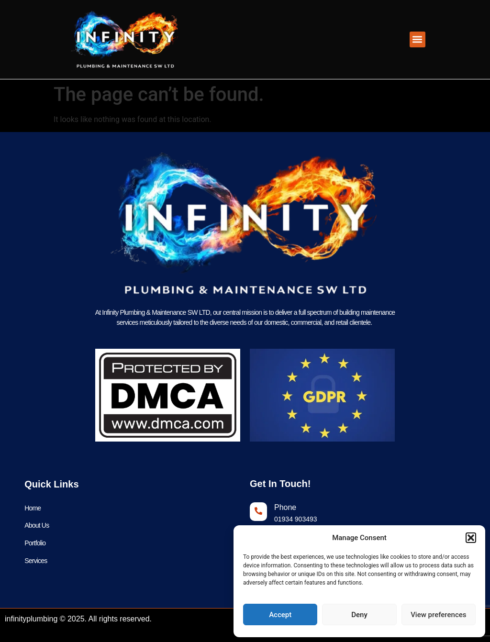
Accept (280, 614)
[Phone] (258, 511)
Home (32, 508)
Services (35, 561)
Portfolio (34, 543)
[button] (471, 537)
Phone (285, 507)
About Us (36, 526)
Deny (359, 614)
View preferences (438, 614)
